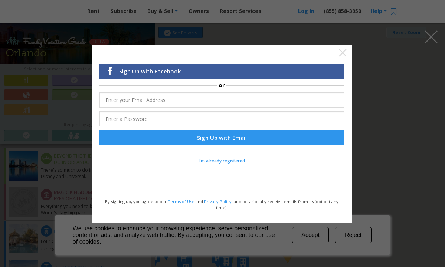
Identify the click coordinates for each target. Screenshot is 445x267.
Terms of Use (181, 201)
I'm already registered (222, 160)
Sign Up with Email (222, 137)
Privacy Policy (218, 201)
